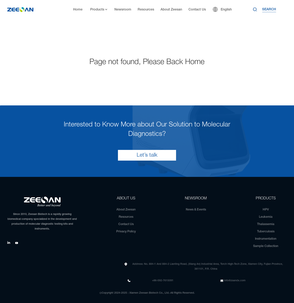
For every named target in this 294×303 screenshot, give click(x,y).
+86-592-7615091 (162, 280)
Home (77, 9)
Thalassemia (265, 224)
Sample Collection (265, 246)
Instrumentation (265, 239)
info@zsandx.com (234, 280)
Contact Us (197, 9)
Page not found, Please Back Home (147, 62)
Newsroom (122, 9)
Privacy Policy (126, 231)
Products (99, 9)
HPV (266, 209)
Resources (146, 9)
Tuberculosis (265, 231)
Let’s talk (147, 155)
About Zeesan (171, 9)
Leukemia (265, 217)
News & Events (196, 209)
